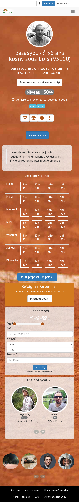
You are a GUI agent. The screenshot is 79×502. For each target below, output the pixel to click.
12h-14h (37, 186)
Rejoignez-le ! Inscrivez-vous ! (39, 82)
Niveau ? (11, 338)
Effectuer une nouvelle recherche (39, 372)
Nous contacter (32, 490)
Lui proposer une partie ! (37, 277)
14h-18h (50, 186)
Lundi (9, 184)
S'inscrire (48, 3)
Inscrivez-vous (37, 135)
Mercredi (11, 209)
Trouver (40, 367)
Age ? (10, 323)
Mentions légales (21, 496)
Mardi (9, 196)
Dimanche (12, 260)
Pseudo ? (12, 354)
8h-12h (25, 186)
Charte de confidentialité (56, 490)
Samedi (10, 247)
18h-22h (62, 186)
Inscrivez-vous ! (39, 298)
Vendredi (11, 235)
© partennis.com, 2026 (55, 496)
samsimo (55, 414)
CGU (37, 496)
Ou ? (9, 328)
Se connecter (63, 3)
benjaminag (24, 414)
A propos (15, 490)
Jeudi (9, 222)
